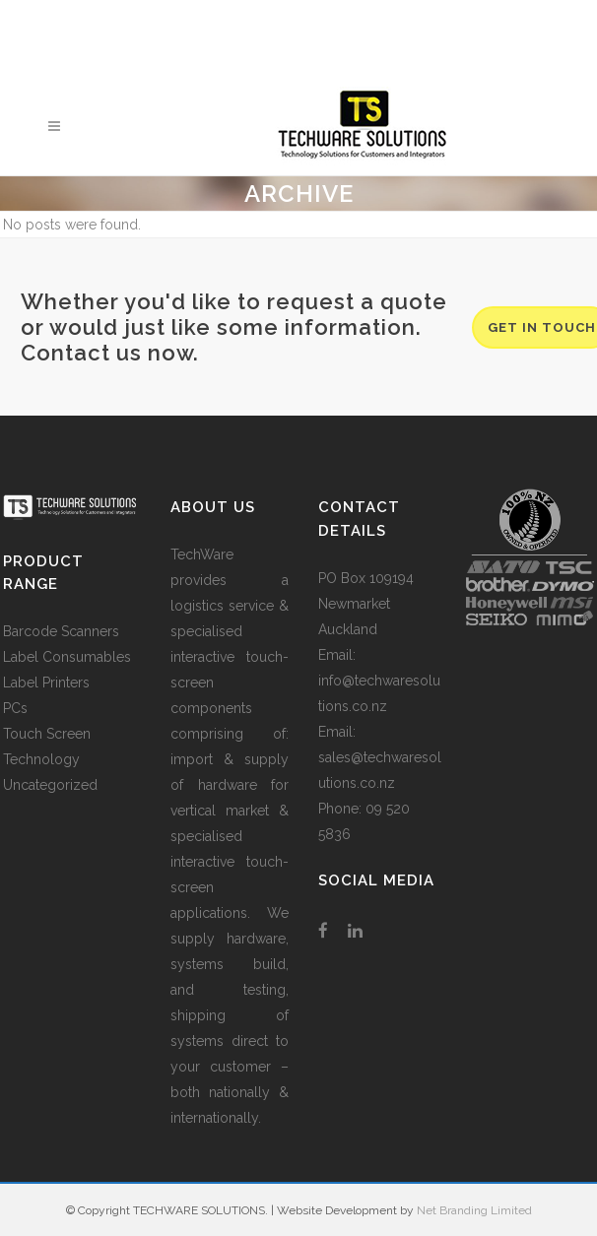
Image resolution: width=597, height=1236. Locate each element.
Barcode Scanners (61, 631)
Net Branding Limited (474, 1210)
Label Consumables (67, 657)
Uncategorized (50, 785)
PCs (15, 708)
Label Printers (46, 682)
